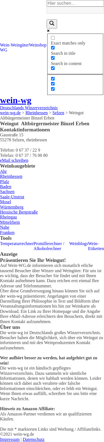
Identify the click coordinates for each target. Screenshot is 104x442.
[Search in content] (53, 58)
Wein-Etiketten (96, 246)
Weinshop (38, 45)
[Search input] (75, 3)
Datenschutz (33, 439)
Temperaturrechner (16, 243)
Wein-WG (5, 47)
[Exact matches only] (53, 38)
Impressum (10, 439)
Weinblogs (78, 243)
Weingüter (20, 45)
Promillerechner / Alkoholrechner (48, 246)
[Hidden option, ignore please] (53, 78)
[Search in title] (53, 48)
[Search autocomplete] (75, 10)
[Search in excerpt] (53, 68)
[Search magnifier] (52, 23)
